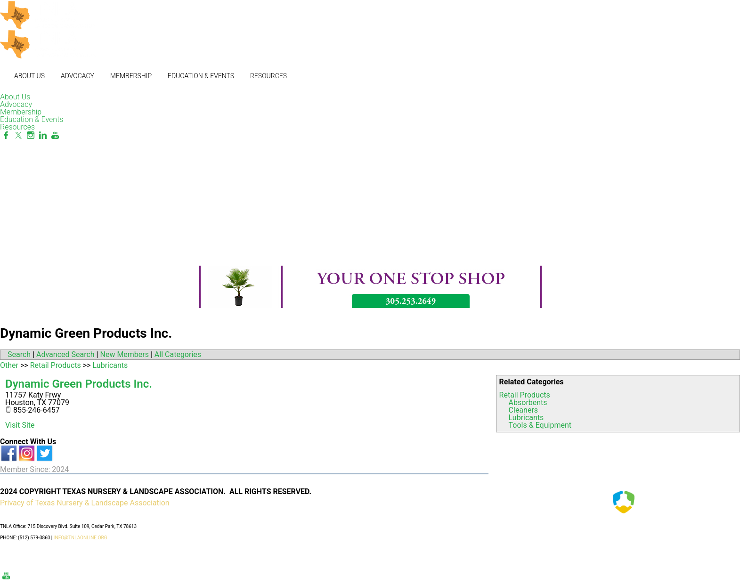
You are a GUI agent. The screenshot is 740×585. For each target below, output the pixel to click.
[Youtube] (55, 135)
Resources (268, 76)
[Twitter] (18, 135)
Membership (131, 76)
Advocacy (77, 76)
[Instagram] (30, 135)
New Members (124, 354)
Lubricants (526, 417)
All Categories (178, 354)
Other (9, 365)
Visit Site (20, 425)
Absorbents (528, 402)
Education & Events (201, 76)
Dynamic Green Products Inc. (78, 383)
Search (19, 354)
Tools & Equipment (540, 425)
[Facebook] (6, 135)
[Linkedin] (43, 135)
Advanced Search (65, 354)
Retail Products (524, 394)
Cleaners (523, 410)
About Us (29, 76)
